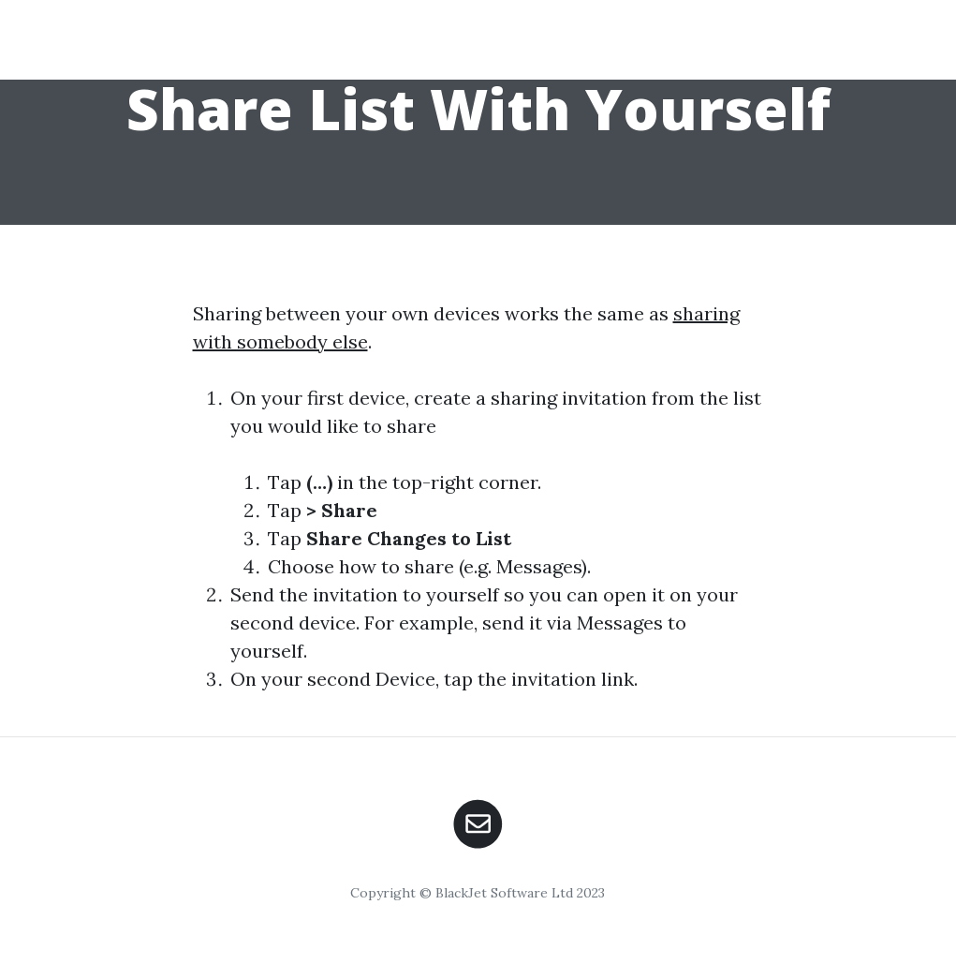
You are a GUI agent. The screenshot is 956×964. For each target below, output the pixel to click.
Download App (738, 53)
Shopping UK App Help (168, 39)
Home (626, 53)
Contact (862, 53)
